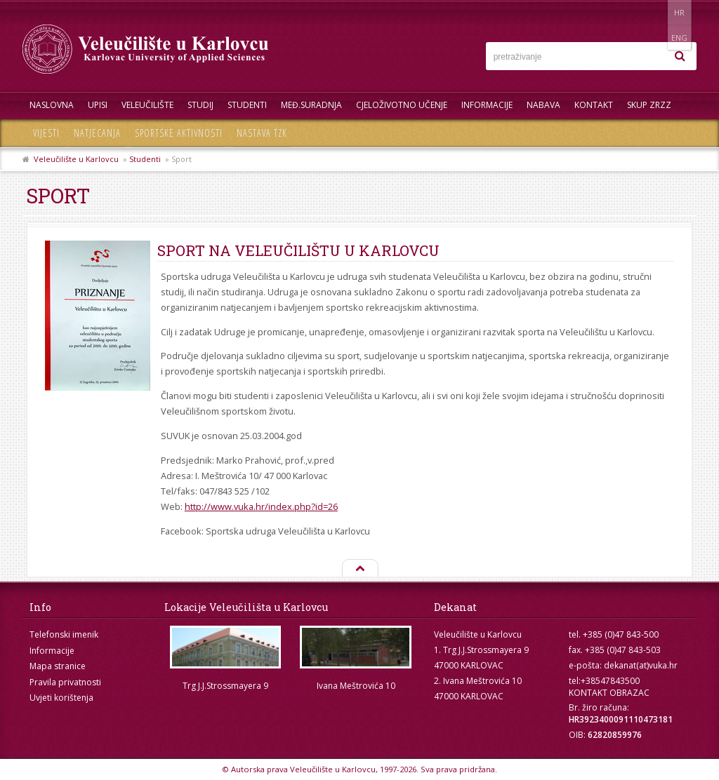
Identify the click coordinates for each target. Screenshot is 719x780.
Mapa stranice (57, 666)
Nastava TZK (262, 133)
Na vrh (359, 569)
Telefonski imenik (63, 634)
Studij (200, 105)
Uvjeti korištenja (61, 698)
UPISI (97, 105)
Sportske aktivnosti (179, 133)
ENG (682, 12)
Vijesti (46, 133)
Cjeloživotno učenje (401, 105)
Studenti (247, 105)
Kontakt (593, 105)
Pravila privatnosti (65, 682)
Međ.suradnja (311, 105)
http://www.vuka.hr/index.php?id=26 (261, 506)
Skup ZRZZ (649, 105)
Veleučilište (147, 105)
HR (653, 12)
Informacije (487, 105)
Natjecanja (97, 133)
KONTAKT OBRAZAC (609, 693)
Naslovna (51, 105)
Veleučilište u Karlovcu (76, 159)
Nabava (543, 105)
